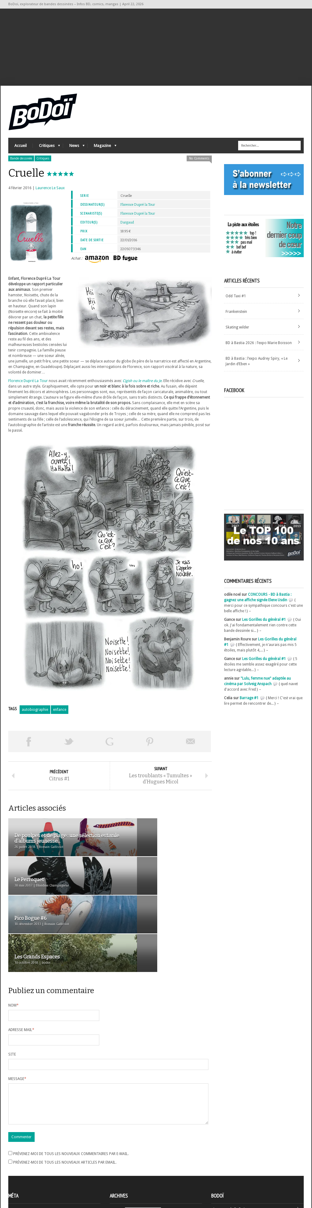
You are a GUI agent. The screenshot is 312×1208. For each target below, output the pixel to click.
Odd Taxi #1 (236, 304)
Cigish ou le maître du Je (142, 388)
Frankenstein (236, 319)
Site (12, 995)
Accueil (20, 153)
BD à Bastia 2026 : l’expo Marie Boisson (259, 350)
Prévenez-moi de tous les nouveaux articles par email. (64, 1111)
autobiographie (35, 717)
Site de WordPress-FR (26, 1181)
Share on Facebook (28, 749)
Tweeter (69, 749)
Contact (219, 1168)
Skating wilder (237, 335)
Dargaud (127, 230)
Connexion (17, 1164)
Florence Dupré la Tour (137, 212)
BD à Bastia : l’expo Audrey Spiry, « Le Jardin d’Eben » (256, 369)
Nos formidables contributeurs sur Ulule (246, 1178)
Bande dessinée (21, 166)
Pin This (150, 749)
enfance (59, 717)
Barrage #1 (249, 705)
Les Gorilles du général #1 (264, 627)
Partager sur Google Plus (109, 749)
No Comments (199, 166)
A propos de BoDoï (229, 1158)
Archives (117, 1159)
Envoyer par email (190, 749)
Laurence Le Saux (50, 195)
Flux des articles (25, 1170)
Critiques (46, 155)
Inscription (17, 1159)
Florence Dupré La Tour (28, 388)
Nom (13, 946)
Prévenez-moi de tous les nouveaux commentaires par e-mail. (71, 1102)
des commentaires (27, 1175)
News (74, 155)
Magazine (102, 155)
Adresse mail (21, 971)
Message (17, 1020)
